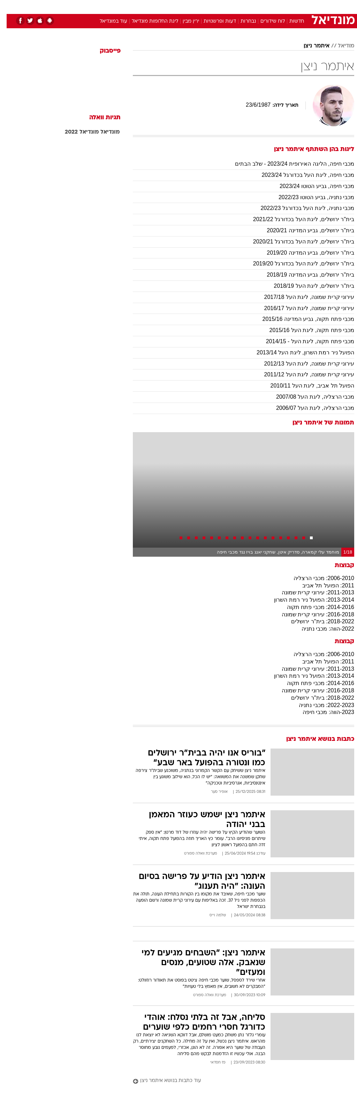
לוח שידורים (266, 21)
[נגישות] (9, 6)
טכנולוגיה (125, 6)
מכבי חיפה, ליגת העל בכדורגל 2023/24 (301, 175)
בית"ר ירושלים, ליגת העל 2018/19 (307, 286)
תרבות (247, 6)
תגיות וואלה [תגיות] (98, 118)
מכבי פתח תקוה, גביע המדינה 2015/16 (302, 319)
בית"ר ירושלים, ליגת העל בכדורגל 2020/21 (297, 242)
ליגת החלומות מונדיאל (148, 21)
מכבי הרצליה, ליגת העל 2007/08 (308, 397)
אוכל (191, 6)
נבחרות (241, 21)
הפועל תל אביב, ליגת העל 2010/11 (306, 386)
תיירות (149, 6)
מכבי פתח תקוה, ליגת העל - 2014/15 (303, 341)
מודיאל (339, 46)
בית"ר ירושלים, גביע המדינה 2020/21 (304, 230)
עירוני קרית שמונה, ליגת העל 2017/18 (302, 297)
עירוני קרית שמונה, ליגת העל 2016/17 (302, 308)
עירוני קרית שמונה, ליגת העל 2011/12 (302, 374)
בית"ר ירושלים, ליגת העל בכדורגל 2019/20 (297, 263)
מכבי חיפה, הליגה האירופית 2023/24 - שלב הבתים (288, 164)
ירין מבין (184, 21)
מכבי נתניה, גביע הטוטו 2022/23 (310, 197)
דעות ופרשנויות (213, 21)
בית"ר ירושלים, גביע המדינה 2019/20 (304, 253)
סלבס (226, 6)
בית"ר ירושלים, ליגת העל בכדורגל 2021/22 (297, 219)
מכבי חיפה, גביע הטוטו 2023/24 (310, 186)
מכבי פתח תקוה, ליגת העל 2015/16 (305, 330)
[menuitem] (263, 6)
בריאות (171, 6)
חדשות (290, 21)
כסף (208, 6)
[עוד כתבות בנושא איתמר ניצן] (237, 1081)
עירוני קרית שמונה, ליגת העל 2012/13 (302, 364)
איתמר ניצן (310, 46)
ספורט (267, 6)
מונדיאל (103, 132)
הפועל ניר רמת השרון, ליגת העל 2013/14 (299, 352)
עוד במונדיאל (107, 21)
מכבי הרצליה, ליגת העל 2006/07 (308, 408)
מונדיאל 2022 (75, 132)
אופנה (101, 6)
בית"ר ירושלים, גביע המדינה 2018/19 (304, 275)
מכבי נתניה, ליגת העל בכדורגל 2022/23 (301, 208)
